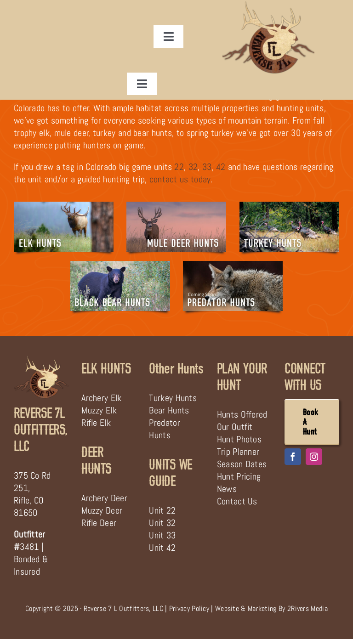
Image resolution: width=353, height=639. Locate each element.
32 (193, 167)
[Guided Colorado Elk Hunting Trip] (64, 206)
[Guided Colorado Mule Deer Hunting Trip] (176, 206)
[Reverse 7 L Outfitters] (41, 359)
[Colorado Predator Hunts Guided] (233, 265)
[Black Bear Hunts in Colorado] (120, 265)
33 (207, 167)
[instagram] (314, 456)
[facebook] (293, 456)
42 (221, 167)
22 (179, 167)
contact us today (180, 179)
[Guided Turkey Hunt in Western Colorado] (289, 206)
